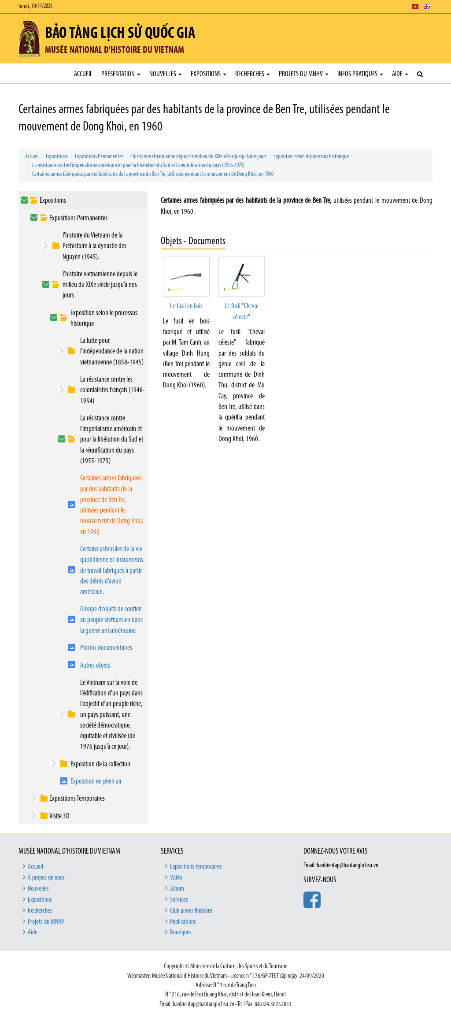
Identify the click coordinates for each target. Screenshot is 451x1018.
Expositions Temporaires (77, 799)
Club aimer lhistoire (191, 910)
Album (177, 888)
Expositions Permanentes (99, 156)
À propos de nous (46, 877)
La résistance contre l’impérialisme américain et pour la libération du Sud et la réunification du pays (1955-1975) (138, 165)
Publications (183, 921)
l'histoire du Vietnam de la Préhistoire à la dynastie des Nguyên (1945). (94, 246)
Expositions (208, 74)
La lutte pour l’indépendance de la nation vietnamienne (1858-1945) (112, 351)
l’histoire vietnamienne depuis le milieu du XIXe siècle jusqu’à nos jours (198, 156)
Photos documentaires (106, 648)
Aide (400, 74)
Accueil (83, 74)
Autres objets (95, 665)
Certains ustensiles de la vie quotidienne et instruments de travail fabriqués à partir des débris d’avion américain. (111, 571)
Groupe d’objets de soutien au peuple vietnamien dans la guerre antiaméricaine (111, 620)
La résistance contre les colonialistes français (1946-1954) (112, 390)
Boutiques (181, 932)
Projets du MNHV (304, 74)
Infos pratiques (360, 74)
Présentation (120, 74)
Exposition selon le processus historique (311, 156)
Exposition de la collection (100, 764)
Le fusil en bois (186, 306)
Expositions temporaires (196, 866)
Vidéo (176, 877)
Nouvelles (165, 74)
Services (179, 899)
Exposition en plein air (96, 781)
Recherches (252, 74)
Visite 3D (59, 816)
